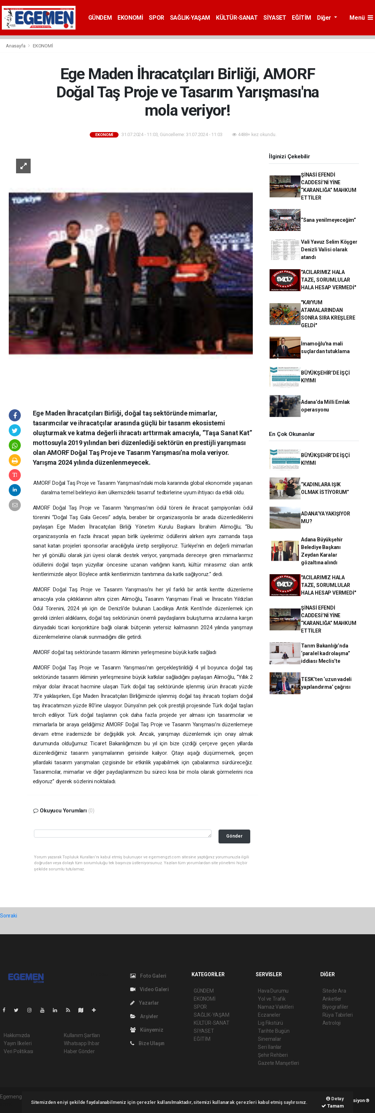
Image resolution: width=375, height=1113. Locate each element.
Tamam (332, 1106)
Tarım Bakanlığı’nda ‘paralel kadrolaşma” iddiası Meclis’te (325, 653)
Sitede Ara (334, 991)
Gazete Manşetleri (278, 1063)
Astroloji (331, 1023)
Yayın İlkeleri (17, 1043)
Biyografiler (335, 1007)
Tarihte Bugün (274, 1031)
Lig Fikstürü (270, 1023)
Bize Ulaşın (147, 1043)
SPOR (156, 17)
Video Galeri (149, 989)
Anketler (331, 999)
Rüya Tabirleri (337, 1015)
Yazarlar (144, 1003)
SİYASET (274, 17)
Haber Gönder (79, 1051)
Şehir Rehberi (273, 1055)
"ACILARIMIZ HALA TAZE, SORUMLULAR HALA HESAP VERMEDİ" (328, 279)
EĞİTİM (301, 17)
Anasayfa (16, 46)
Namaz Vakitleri (275, 1007)
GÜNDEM (100, 17)
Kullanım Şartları (82, 1035)
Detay (335, 1098)
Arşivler (144, 1016)
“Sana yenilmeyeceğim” (328, 220)
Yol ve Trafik (272, 999)
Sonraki (8, 916)
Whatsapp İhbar (81, 1043)
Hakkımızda (17, 1035)
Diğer (325, 17)
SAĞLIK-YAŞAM (190, 17)
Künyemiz (146, 1030)
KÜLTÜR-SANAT (237, 17)
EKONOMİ (130, 17)
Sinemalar (269, 1039)
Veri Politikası (18, 1051)
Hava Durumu (273, 991)
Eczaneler (269, 1015)
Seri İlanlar (270, 1047)
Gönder (234, 836)
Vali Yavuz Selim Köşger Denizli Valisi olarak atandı (329, 249)
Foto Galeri (148, 976)
